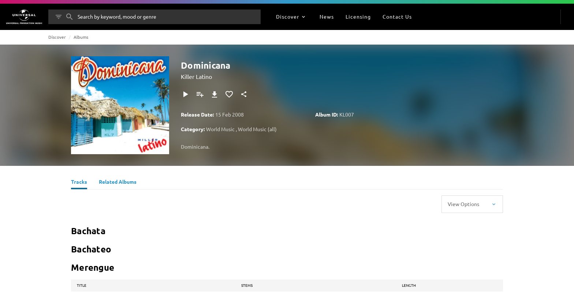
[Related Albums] (118, 183)
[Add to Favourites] (229, 94)
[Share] (243, 94)
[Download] (214, 94)
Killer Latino (196, 76)
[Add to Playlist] (199, 94)
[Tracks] (79, 183)
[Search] (69, 16)
